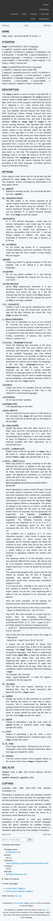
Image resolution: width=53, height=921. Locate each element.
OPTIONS (7, 171)
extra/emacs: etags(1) (15, 888)
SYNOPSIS (8, 42)
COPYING (7, 783)
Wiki (24, 14)
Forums (14, 14)
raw (20, 896)
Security (45, 14)
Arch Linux (15, 4)
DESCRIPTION (10, 89)
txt (16, 896)
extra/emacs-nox (13, 852)
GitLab (33, 14)
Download (44, 19)
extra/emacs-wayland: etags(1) (19, 891)
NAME (5, 31)
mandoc (32, 903)
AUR (33, 19)
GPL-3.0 (45, 910)
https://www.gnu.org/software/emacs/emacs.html (27, 863)
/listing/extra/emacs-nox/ (16, 874)
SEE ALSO (8, 767)
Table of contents (11, 879)
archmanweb (18, 903)
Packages (44, 9)
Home (46, 5)
